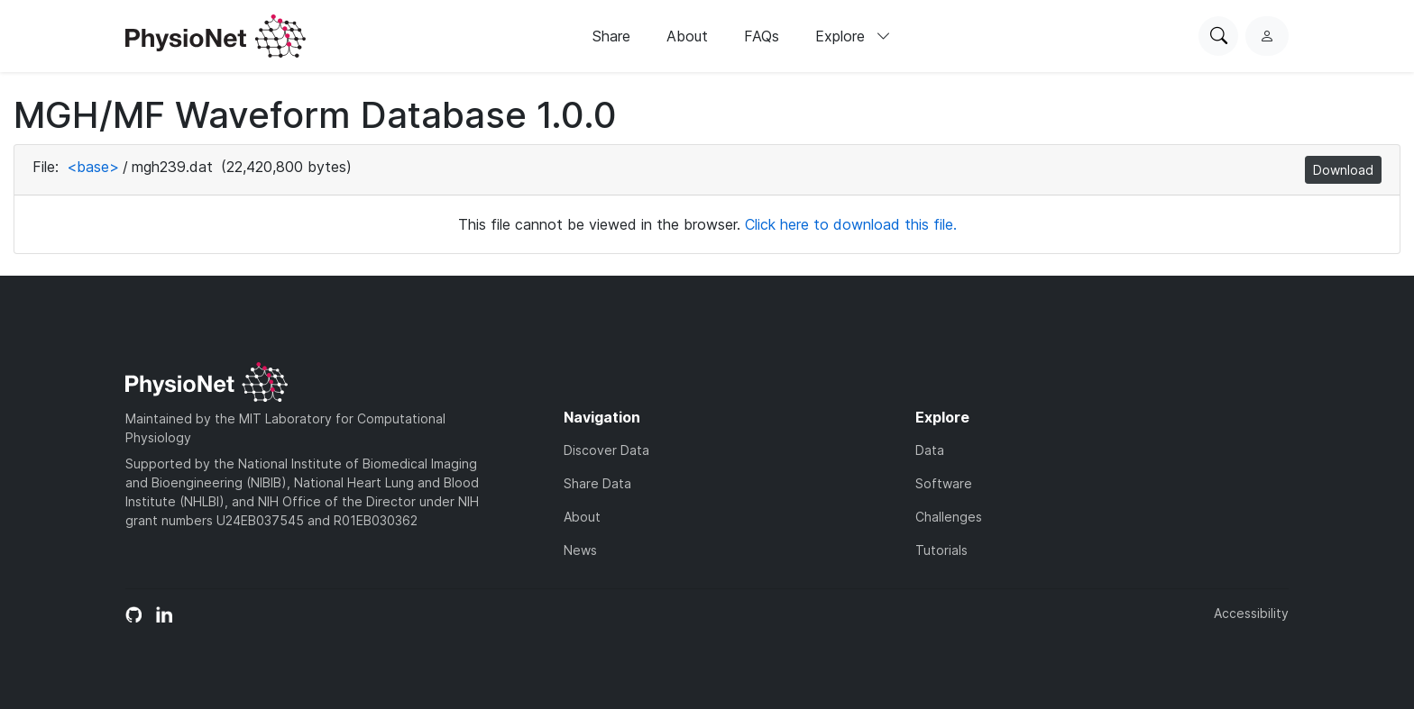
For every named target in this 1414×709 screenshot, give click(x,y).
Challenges (948, 516)
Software (943, 483)
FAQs (761, 36)
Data (929, 450)
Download (1343, 169)
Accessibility (1251, 613)
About (687, 36)
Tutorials (941, 550)
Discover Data (606, 450)
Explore (853, 36)
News (580, 550)
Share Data (597, 483)
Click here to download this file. (851, 224)
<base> (93, 167)
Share (611, 36)
